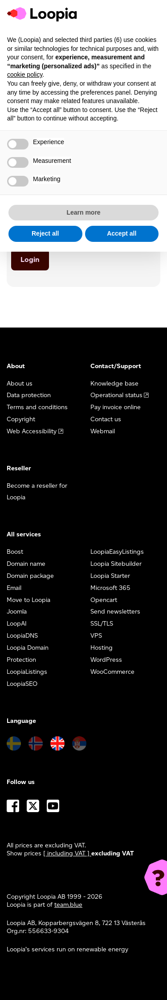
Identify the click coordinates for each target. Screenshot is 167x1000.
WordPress (106, 660)
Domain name (26, 564)
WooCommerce (112, 672)
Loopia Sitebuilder (116, 564)
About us (20, 383)
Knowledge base (114, 383)
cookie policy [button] (24, 74)
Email (14, 588)
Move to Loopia (28, 600)
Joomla (17, 611)
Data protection (29, 395)
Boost (15, 552)
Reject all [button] (45, 233)
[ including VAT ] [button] (67, 853)
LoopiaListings (27, 672)
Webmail (102, 431)
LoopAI (17, 623)
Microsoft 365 (110, 588)
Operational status (116, 395)
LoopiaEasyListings (117, 552)
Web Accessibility (32, 431)
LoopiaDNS (22, 635)
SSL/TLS (101, 623)
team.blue (68, 905)
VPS (96, 635)
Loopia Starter (110, 576)
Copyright (21, 419)
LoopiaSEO (22, 684)
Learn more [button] (83, 212)
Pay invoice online (115, 407)
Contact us (105, 419)
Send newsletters (115, 611)
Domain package (30, 576)
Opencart (103, 600)
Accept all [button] (121, 233)
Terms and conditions (37, 407)
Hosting (101, 647)
